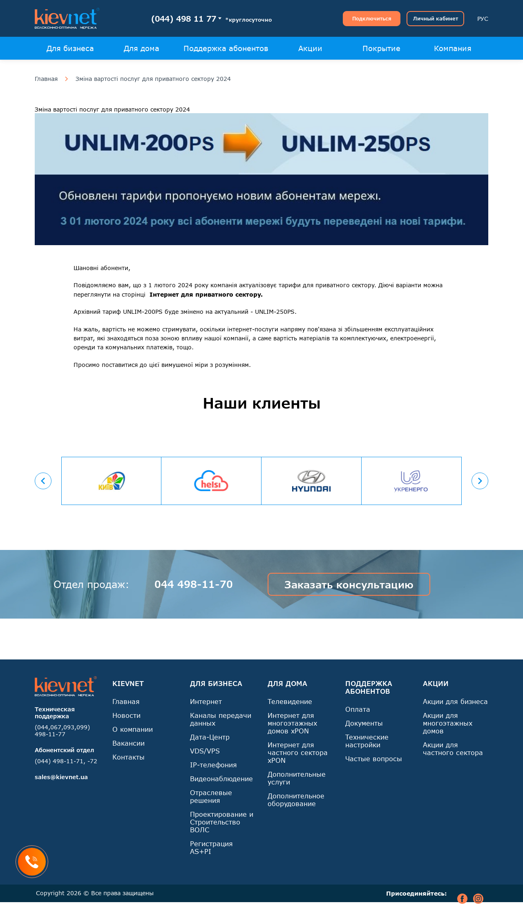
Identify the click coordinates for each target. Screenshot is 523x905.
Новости (126, 715)
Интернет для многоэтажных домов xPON (292, 723)
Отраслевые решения (211, 796)
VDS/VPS (205, 751)
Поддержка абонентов (225, 48)
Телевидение (290, 701)
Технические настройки (367, 741)
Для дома (141, 48)
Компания (453, 48)
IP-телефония (213, 765)
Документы (364, 723)
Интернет (206, 701)
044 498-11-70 (193, 584)
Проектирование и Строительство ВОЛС (221, 821)
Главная (46, 79)
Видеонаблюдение (221, 778)
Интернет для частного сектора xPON (298, 752)
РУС (482, 18)
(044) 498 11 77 (183, 18)
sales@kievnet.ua (61, 776)
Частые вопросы (373, 758)
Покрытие (381, 48)
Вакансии (128, 743)
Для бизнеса (70, 48)
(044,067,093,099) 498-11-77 (62, 730)
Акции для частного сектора (453, 748)
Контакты (128, 757)
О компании (132, 729)
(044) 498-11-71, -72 (66, 761)
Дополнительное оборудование (296, 799)
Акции (310, 48)
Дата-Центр (210, 737)
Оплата (357, 709)
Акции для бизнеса (455, 701)
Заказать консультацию (348, 584)
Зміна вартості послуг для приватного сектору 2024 (153, 79)
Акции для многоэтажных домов (447, 723)
